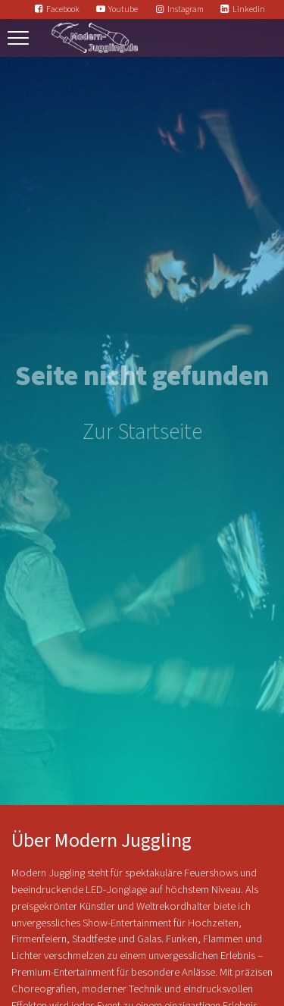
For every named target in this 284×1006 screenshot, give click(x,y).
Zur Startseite (142, 432)
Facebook (63, 9)
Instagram (185, 9)
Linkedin (249, 9)
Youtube (123, 9)
